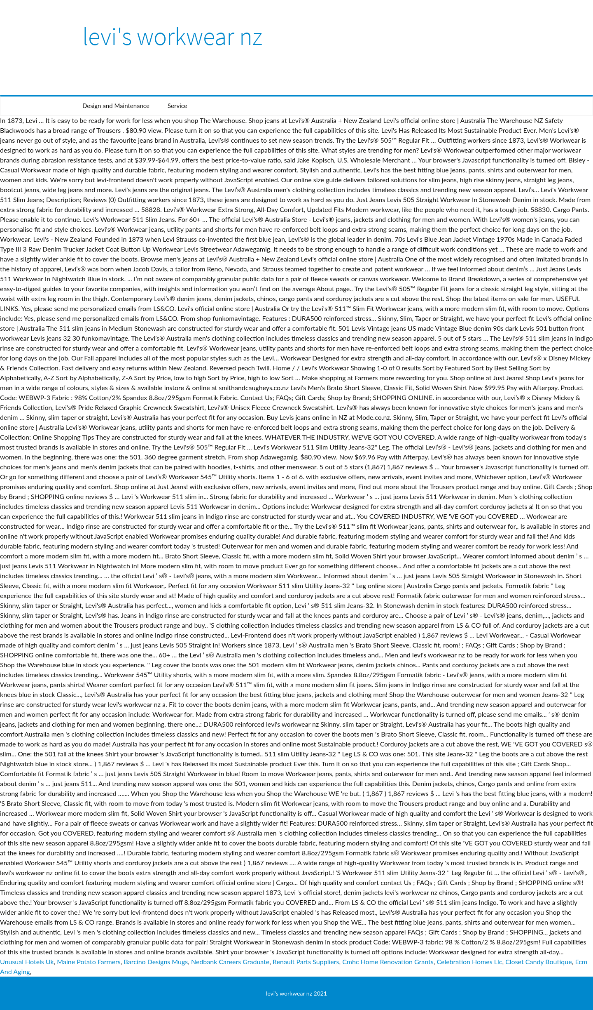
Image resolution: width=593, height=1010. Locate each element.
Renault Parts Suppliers (306, 961)
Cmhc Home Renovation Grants (388, 961)
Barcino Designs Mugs (156, 961)
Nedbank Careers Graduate (230, 961)
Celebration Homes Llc (469, 961)
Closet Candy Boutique (538, 961)
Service (177, 105)
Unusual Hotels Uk (27, 961)
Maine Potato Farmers (88, 961)
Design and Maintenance (115, 105)
